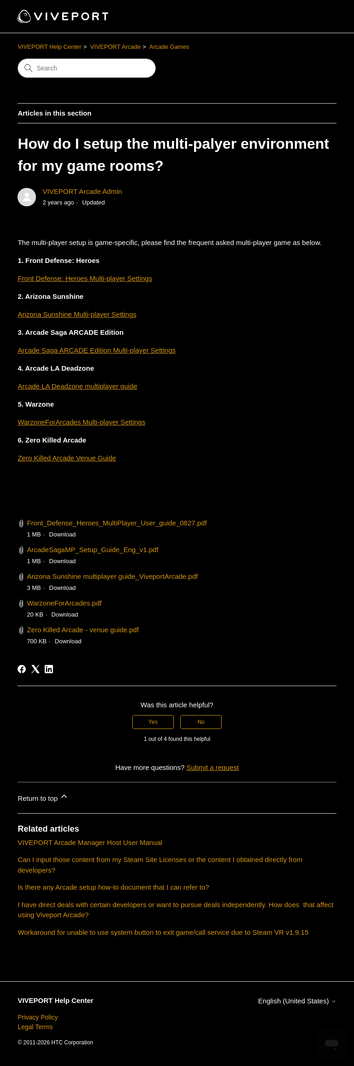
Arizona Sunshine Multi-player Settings (77, 314)
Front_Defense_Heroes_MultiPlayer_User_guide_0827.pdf (116, 523)
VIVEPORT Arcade (115, 46)
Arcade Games (169, 46)
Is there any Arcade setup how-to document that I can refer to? (113, 887)
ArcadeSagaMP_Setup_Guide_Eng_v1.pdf (92, 549)
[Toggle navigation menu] (320, 16)
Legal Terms (35, 1027)
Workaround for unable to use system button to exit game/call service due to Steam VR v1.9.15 (163, 932)
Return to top (43, 797)
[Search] (86, 68)
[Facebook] (22, 669)
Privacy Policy (38, 1017)
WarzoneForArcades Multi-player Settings (81, 422)
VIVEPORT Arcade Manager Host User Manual (90, 842)
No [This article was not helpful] (200, 722)
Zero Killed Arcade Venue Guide (67, 458)
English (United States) (297, 1001)
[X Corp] (35, 669)
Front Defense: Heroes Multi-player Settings (85, 278)
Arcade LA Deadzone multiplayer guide (77, 386)
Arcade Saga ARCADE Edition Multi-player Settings (97, 350)
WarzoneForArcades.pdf (64, 603)
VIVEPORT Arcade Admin (82, 191)
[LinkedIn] (49, 669)
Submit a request (212, 767)
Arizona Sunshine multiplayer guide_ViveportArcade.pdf (112, 576)
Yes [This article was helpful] (153, 722)
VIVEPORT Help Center (49, 46)
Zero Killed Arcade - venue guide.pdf (83, 630)
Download (62, 534)
